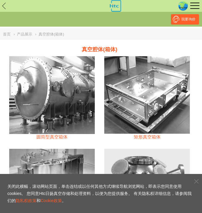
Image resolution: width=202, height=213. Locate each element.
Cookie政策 (51, 200)
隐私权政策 (26, 200)
